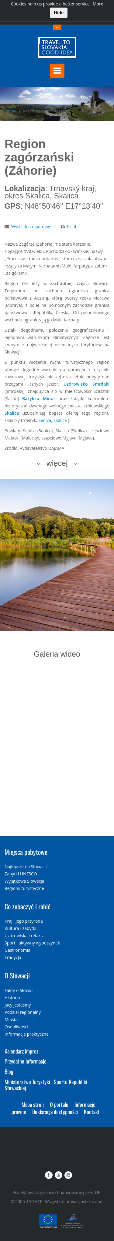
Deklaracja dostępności (55, 1112)
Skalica (12, 413)
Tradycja (13, 957)
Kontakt (92, 1112)
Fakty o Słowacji (20, 990)
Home (10, 111)
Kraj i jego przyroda (24, 921)
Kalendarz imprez (21, 1051)
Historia (12, 997)
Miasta (11, 1019)
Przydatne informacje (26, 1061)
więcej (57, 463)
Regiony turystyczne (24, 888)
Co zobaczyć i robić (27, 906)
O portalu (59, 1104)
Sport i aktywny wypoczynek (32, 943)
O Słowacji (17, 975)
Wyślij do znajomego (31, 226)
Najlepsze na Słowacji (26, 866)
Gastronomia (17, 950)
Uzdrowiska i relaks (24, 935)
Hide (59, 12)
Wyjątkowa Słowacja (24, 881)
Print (72, 226)
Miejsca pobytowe (26, 852)
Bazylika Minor (38, 398)
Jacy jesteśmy (18, 1005)
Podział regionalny (23, 1012)
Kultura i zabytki (20, 928)
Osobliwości (16, 1027)
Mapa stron (33, 1104)
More (98, 4)
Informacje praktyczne (27, 1034)
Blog (9, 1071)
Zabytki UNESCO (21, 874)
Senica (44, 420)
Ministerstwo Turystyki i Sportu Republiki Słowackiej (46, 1085)
